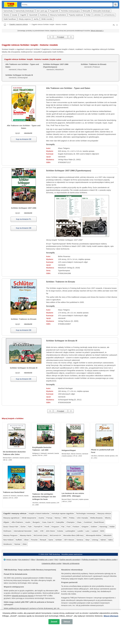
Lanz (87, 531)
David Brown (99, 522)
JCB (41, 531)
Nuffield (19, 540)
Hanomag (103, 527)
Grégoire (85, 527)
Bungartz (36, 522)
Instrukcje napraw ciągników (63, 513)
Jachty (36, 19)
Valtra (110, 540)
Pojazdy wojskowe (76, 15)
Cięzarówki (33, 15)
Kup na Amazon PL (23, 219)
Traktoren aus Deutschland (13, 492)
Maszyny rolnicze (104, 513)
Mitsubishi (108, 535)
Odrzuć (67, 622)
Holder (112, 527)
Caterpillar (60, 522)
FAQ (56, 559)
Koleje (88, 15)
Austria (41, 518)
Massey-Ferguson (10, 535)
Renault (43, 540)
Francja (49, 518)
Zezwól (54, 622)
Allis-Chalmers (17, 522)
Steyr (87, 540)
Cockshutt (88, 522)
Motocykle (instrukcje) (101, 11)
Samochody (8, 11)
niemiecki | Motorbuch (55, 66)
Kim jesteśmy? (24, 559)
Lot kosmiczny (109, 15)
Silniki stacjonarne (29, 518)
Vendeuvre (7, 544)
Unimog (95, 540)
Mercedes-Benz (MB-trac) (73, 535)
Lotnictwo (97, 15)
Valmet (103, 540)
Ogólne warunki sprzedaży (69, 559)
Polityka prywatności (90, 559)
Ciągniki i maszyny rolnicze (18, 24)
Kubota (60, 531)
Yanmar (17, 544)
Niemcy (57, 518)
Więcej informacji (111, 616)
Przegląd (60, 37)
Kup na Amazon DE (23, 139)
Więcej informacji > (97, 31)
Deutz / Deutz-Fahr (10, 527)
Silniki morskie (46, 19)
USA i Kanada (82, 518)
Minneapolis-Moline (93, 535)
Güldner (94, 527)
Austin (27, 522)
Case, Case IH (48, 522)
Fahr (30, 527)
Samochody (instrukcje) (24, 11)
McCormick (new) (41, 535)
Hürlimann (7, 531)
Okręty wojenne (25, 19)
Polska (71, 518)
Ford (68, 527)
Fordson (76, 527)
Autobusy (44, 15)
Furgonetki (54, 11)
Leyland (95, 531)
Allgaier (6, 522)
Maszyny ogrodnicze (11, 518)
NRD (65, 518)
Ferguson (55, 527)
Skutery (6, 15)
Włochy (108, 518)
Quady (14, 15)
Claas (79, 522)
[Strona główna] (5, 24)
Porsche (34, 540)
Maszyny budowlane (58, 15)
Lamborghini (70, 531)
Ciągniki (23, 15)
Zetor (25, 544)
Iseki (36, 531)
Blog (33, 559)
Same (50, 540)
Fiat (62, 527)
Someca (80, 540)
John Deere (50, 531)
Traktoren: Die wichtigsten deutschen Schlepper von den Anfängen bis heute (44, 496)
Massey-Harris (25, 535)
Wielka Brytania (96, 518)
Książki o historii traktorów (39, 513)
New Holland (8, 540)
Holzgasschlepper (69, 450)
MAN (102, 531)
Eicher (23, 527)
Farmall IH (38, 527)
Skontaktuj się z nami (44, 559)
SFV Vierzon (69, 540)
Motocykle (86, 11)
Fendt (47, 527)
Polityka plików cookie (108, 559)
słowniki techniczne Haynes (23, 596)
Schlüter (58, 540)
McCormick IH (55, 535)
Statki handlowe (9, 19)
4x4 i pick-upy (42, 11)
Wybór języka (11, 559)
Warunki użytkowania (71, 563)
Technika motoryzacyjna (70, 11)
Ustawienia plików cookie (51, 563)
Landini (80, 531)
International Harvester (23, 531)
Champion (70, 522)
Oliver (26, 540)
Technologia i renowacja (85, 513)
